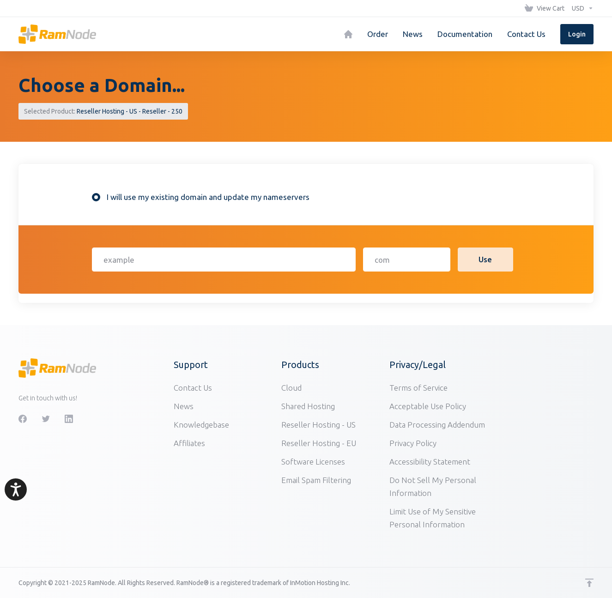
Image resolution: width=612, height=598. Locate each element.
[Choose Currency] (581, 8)
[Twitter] (45, 419)
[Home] (348, 34)
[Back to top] (589, 583)
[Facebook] (22, 419)
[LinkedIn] (68, 419)
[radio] (96, 197)
